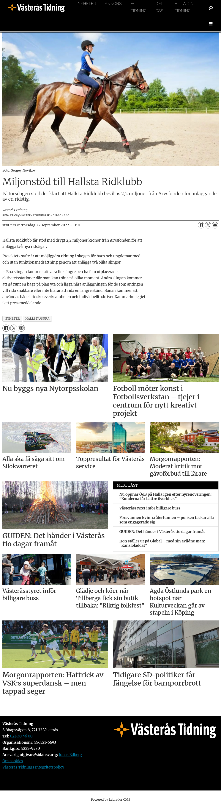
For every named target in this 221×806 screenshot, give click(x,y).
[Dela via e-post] (215, 225)
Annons (113, 3)
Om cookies (12, 761)
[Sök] (210, 8)
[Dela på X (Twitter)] (208, 225)
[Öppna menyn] (211, 24)
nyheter (12, 318)
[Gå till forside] (37, 8)
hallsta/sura (37, 318)
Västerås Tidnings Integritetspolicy (33, 767)
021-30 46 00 (21, 736)
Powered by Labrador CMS (110, 799)
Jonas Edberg (70, 754)
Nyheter (87, 3)
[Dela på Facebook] (201, 225)
